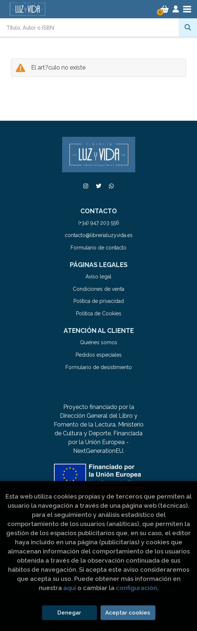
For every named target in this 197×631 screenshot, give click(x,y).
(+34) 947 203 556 (98, 223)
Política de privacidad (98, 301)
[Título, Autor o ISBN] (89, 27)
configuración (136, 587)
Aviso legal (98, 276)
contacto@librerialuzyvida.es (99, 235)
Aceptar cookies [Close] (127, 612)
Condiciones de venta (98, 289)
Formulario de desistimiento (98, 367)
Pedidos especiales (99, 355)
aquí (69, 587)
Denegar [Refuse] (69, 612)
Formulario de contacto (98, 248)
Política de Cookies (98, 313)
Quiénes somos (98, 342)
